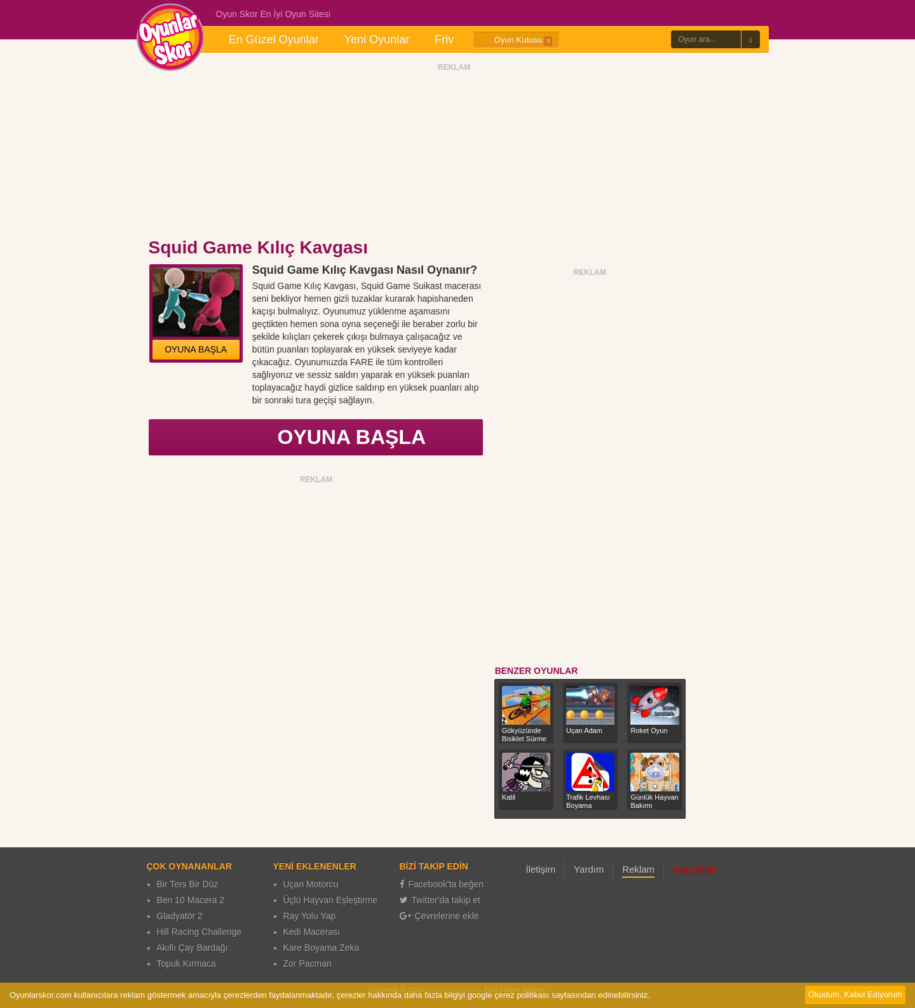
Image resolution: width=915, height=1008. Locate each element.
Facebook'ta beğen (442, 884)
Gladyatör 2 (180, 916)
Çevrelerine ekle (439, 916)
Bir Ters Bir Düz (188, 884)
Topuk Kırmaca (186, 963)
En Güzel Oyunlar (274, 39)
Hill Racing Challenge (199, 932)
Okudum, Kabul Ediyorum (855, 994)
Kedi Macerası (311, 932)
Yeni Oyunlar (376, 39)
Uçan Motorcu (311, 884)
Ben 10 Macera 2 (191, 900)
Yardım (589, 869)
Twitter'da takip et (440, 900)
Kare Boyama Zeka (321, 948)
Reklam (638, 869)
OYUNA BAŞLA (196, 349)
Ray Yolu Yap (309, 916)
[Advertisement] (454, 154)
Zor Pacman (307, 963)
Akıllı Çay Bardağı (192, 948)
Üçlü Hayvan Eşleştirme (330, 900)
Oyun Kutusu (516, 40)
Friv (444, 39)
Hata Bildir (695, 869)
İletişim (541, 869)
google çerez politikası (508, 995)
